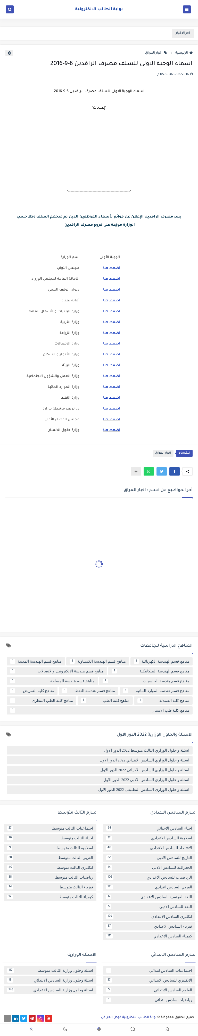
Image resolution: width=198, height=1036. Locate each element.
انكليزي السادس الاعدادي (149, 916)
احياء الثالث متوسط (50, 838)
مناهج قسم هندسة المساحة (52, 681)
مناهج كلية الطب (105, 700)
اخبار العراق (156, 53)
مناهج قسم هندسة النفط (88, 690)
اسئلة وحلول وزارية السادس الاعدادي (50, 990)
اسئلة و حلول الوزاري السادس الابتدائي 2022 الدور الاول (144, 760)
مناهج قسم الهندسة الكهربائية (161, 661)
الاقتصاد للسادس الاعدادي (149, 848)
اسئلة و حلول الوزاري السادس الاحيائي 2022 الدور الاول (144, 770)
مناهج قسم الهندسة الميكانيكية (150, 671)
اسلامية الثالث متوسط (50, 848)
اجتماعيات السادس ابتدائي (149, 970)
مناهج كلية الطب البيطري (41, 700)
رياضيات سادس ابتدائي (149, 1000)
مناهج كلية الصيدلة (163, 700)
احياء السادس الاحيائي (149, 828)
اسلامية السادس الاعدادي (149, 838)
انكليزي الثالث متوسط (50, 867)
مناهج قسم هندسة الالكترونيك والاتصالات (57, 671)
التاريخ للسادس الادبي (149, 857)
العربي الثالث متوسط (50, 857)
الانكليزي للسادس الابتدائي (149, 980)
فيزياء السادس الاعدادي (149, 926)
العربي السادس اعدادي (149, 887)
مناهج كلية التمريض (32, 690)
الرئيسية (184, 53)
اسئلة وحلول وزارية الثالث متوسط (50, 970)
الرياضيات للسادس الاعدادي (149, 877)
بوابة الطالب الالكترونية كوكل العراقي (128, 1017)
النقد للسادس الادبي (149, 906)
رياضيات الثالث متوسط (50, 877)
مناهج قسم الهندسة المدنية (36, 661)
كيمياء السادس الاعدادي (149, 936)
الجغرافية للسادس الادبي (149, 867)
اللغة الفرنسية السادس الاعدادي (149, 897)
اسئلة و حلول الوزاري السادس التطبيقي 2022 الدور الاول (143, 790)
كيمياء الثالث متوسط (50, 897)
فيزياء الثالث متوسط (50, 887)
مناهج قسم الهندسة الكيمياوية (98, 661)
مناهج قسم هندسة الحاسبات (146, 681)
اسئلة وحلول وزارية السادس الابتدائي (50, 980)
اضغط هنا (111, 268)
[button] (174, 471)
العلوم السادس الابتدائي (149, 990)
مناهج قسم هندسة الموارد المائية (156, 690)
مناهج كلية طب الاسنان (99, 710)
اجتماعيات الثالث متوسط (50, 828)
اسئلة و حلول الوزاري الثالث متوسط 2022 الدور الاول (146, 750)
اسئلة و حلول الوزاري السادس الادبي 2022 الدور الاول (146, 780)
